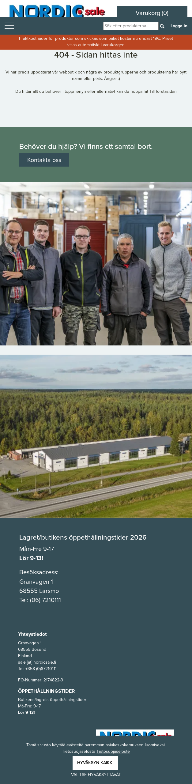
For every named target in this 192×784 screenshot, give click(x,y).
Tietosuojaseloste (113, 751)
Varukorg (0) (152, 12)
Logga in (179, 26)
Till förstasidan (163, 91)
